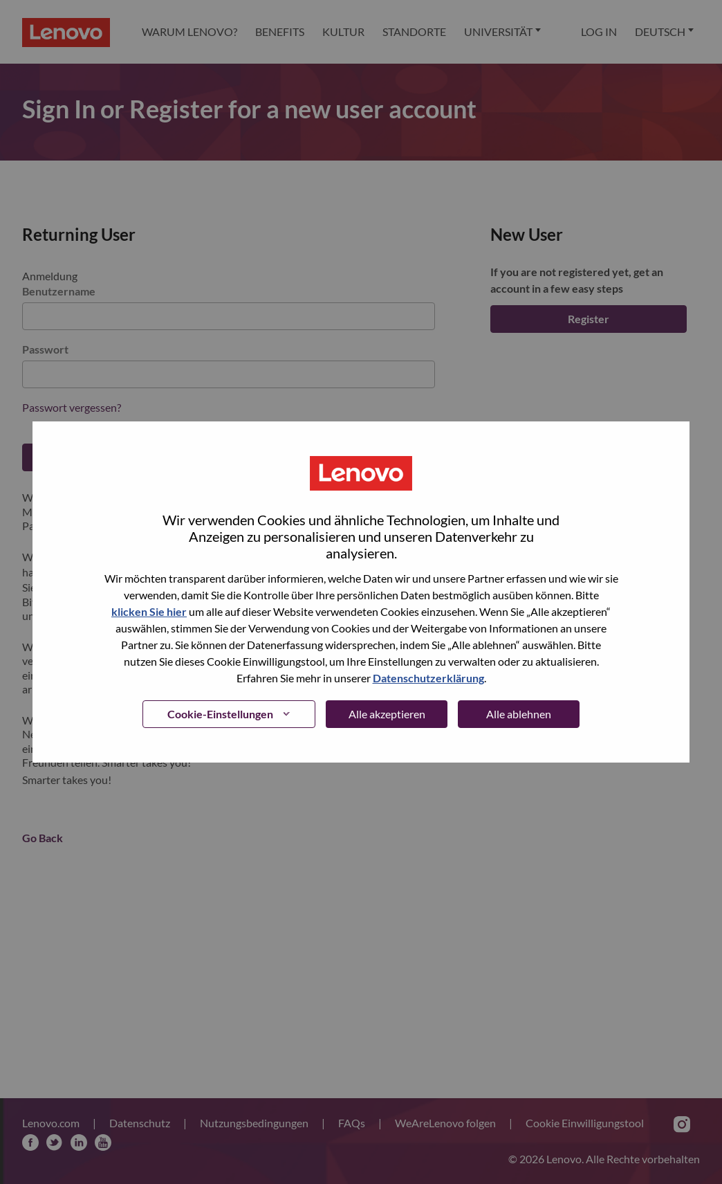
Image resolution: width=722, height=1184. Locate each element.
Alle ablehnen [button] (518, 713)
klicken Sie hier (149, 611)
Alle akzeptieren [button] (387, 713)
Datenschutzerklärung (428, 677)
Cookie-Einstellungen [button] (220, 713)
